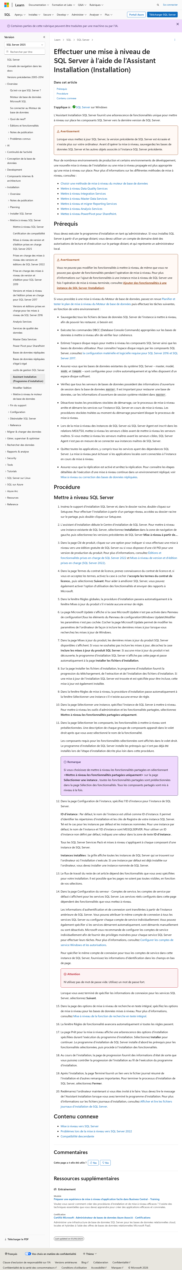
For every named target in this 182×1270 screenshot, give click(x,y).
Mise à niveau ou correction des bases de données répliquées (99, 477)
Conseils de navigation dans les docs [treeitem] (24, 68)
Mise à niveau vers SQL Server (80, 1126)
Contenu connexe (66, 98)
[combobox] (24, 45)
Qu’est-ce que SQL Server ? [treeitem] (25, 90)
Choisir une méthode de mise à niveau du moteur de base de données (104, 183)
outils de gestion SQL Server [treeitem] (28, 370)
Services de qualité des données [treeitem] (25, 330)
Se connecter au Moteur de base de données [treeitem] (25, 110)
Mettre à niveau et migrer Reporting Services (89, 203)
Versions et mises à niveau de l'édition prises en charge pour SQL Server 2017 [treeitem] (28, 295)
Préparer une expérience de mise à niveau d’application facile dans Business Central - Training (106, 1199)
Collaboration (100, 1262)
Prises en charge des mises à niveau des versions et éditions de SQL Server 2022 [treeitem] (29, 260)
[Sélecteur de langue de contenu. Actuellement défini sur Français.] (11, 1254)
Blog (83, 1262)
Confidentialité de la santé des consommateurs (29, 1267)
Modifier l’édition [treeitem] (22, 387)
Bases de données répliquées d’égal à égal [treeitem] (29, 361)
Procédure (62, 93)
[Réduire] (44, 37)
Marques (116, 1267)
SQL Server (83, 39)
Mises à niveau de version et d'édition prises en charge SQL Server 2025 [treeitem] (28, 244)
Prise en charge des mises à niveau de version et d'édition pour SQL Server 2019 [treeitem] (28, 277)
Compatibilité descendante (77, 1136)
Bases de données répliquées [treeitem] (29, 352)
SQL (68, 39)
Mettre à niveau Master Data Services (84, 198)
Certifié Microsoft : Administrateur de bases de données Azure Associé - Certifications (102, 1217)
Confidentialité (120, 1262)
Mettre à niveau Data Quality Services (84, 188)
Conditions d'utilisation (74, 1267)
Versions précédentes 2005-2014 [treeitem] (25, 77)
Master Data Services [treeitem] (24, 339)
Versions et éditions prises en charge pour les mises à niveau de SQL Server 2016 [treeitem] (29, 310)
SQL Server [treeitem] (13, 59)
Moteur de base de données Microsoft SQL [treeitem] (25, 99)
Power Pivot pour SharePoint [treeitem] (29, 345)
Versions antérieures (66, 1262)
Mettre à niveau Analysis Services (81, 209)
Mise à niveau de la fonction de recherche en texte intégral (109, 1016)
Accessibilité (98, 1267)
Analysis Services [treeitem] (22, 321)
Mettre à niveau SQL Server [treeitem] (28, 226)
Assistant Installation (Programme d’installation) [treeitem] (28, 379)
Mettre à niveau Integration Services (83, 193)
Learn (57, 39)
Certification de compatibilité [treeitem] (29, 233)
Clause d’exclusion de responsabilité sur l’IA (27, 1262)
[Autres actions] (175, 40)
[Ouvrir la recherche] (158, 5)
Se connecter (170, 4)
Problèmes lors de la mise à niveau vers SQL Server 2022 (96, 1131)
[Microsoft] (6, 5)
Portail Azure (136, 14)
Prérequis (62, 89)
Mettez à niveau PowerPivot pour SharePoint (88, 214)
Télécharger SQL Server (162, 14)
